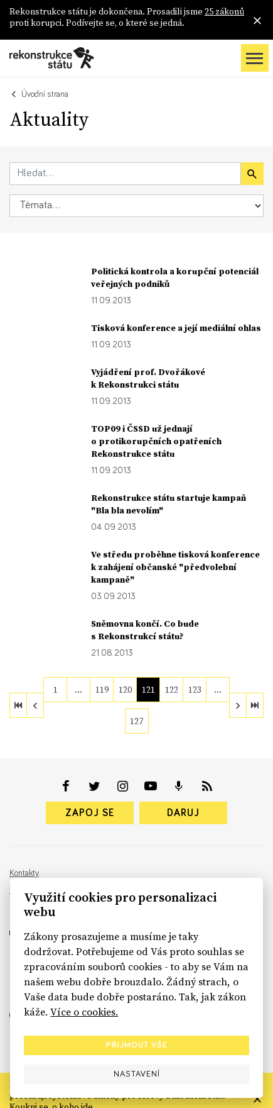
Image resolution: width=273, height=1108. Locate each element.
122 (171, 689)
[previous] (35, 705)
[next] (238, 705)
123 (194, 689)
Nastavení (137, 1074)
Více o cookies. (84, 1012)
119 (102, 689)
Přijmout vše (137, 1045)
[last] (255, 705)
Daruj (183, 813)
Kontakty (24, 873)
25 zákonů (224, 11)
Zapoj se (89, 813)
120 (125, 689)
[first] (18, 705)
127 (136, 721)
